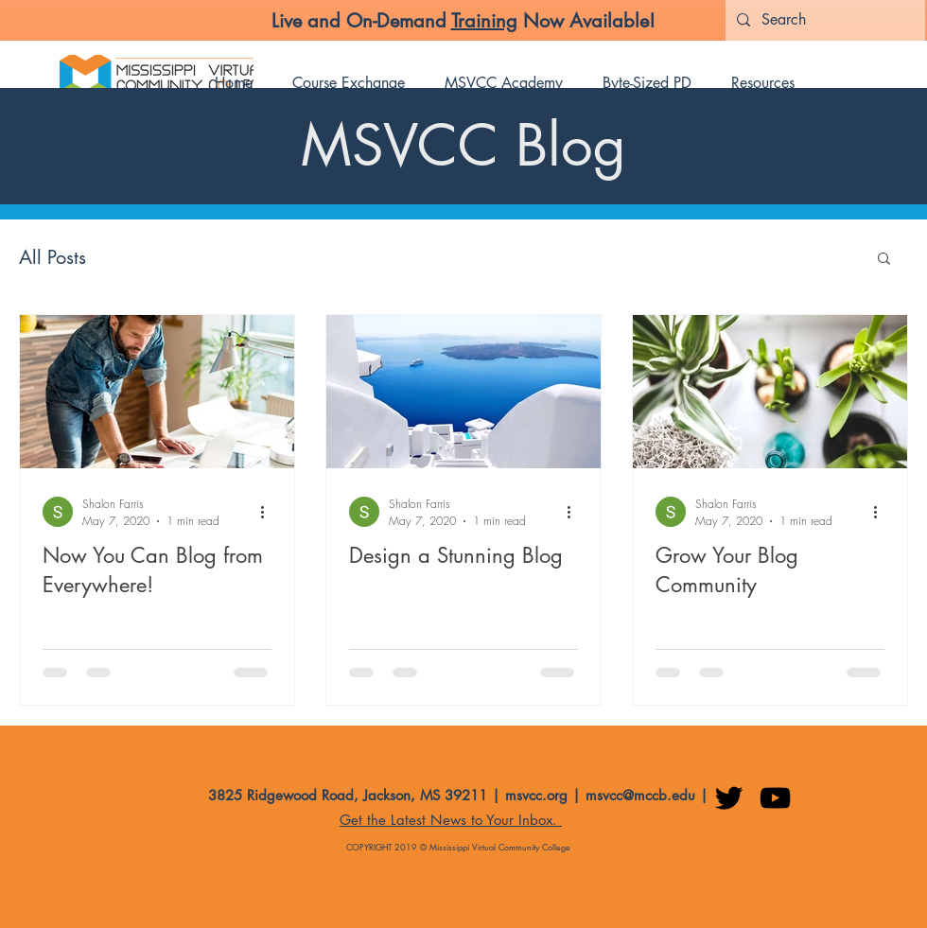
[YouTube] (775, 797)
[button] (884, 260)
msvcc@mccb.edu (640, 795)
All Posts (52, 257)
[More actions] (268, 511)
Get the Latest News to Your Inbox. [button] (451, 820)
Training (484, 21)
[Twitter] (728, 797)
